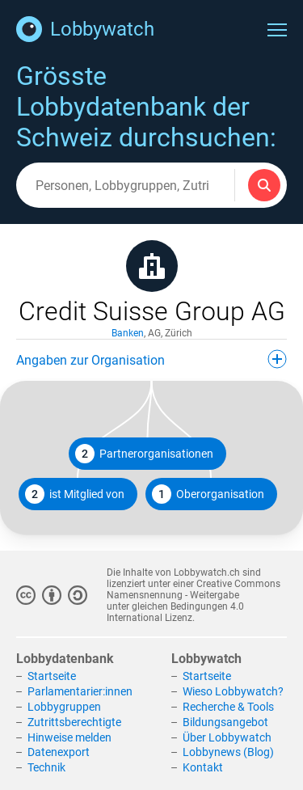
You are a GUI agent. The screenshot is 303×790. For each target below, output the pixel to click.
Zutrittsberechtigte (74, 722)
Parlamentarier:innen (80, 691)
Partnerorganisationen (144, 453)
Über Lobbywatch (227, 737)
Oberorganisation (208, 494)
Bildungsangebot (225, 722)
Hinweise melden (69, 737)
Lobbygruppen (64, 706)
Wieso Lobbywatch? (233, 691)
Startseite (51, 676)
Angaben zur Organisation (151, 359)
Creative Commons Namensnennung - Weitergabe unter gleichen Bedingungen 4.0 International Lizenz (193, 600)
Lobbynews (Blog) (228, 752)
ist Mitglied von (74, 494)
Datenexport (58, 752)
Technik (46, 767)
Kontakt (203, 767)
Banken (128, 333)
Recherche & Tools (228, 706)
